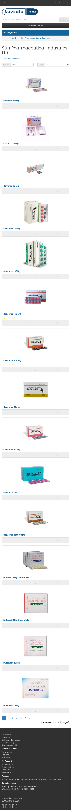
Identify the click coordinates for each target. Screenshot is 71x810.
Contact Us (7, 752)
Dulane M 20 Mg (11, 663)
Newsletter (7, 772)
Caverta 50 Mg (11, 186)
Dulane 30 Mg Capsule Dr (16, 620)
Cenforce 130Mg (11, 271)
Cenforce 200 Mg (12, 360)
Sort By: (6, 65)
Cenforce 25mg (11, 407)
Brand (13, 38)
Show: (41, 65)
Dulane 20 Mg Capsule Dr (16, 578)
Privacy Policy (8, 742)
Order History (8, 767)
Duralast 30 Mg (11, 705)
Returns (5, 755)
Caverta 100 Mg (11, 101)
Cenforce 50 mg (11, 450)
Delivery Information (11, 740)
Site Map (6, 757)
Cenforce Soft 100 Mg (14, 535)
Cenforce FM (10, 492)
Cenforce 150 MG (12, 314)
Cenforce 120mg (11, 229)
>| (34, 718)
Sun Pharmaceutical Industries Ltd (35, 38)
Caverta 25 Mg (11, 143)
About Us (6, 737)
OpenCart (17, 798)
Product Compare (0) (12, 59)
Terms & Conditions (11, 745)
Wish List (6, 769)
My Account (7, 764)
